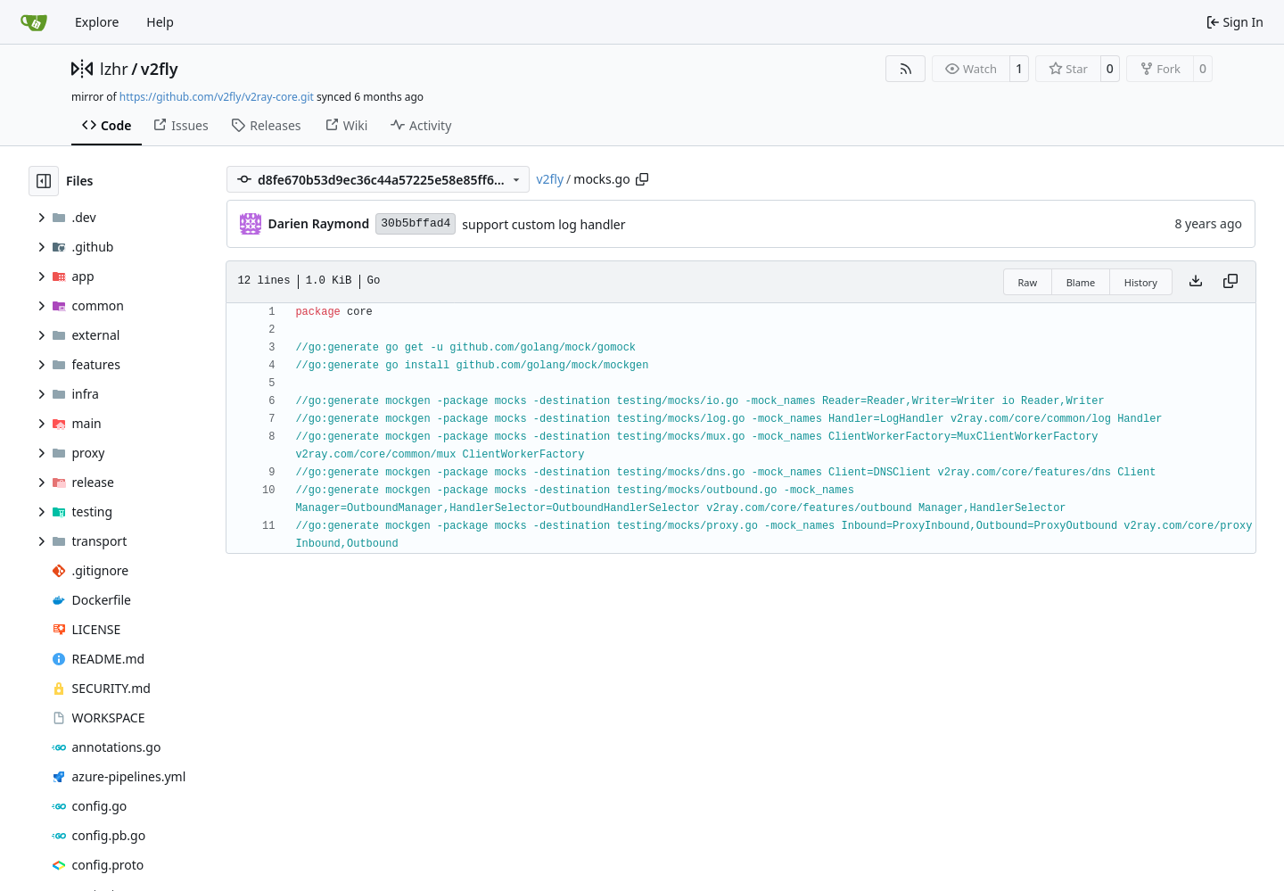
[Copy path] (642, 179)
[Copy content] (1230, 282)
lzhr (114, 69)
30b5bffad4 (415, 223)
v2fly (159, 69)
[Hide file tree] (44, 181)
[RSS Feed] (905, 68)
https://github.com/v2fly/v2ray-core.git (216, 96)
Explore (97, 21)
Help (160, 21)
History (1140, 282)
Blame (1081, 282)
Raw (1028, 282)
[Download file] (1195, 282)
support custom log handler (543, 224)
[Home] (34, 22)
